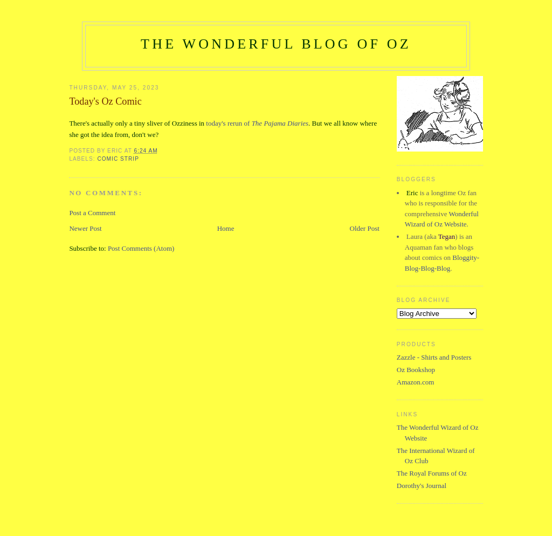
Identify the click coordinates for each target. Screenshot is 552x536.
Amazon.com (415, 382)
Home (225, 228)
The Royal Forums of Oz (432, 473)
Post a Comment (92, 213)
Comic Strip (118, 159)
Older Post (365, 228)
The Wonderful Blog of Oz (276, 44)
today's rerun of (257, 123)
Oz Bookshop (416, 370)
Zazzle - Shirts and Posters (434, 357)
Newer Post (85, 228)
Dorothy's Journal (421, 486)
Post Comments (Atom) (141, 248)
